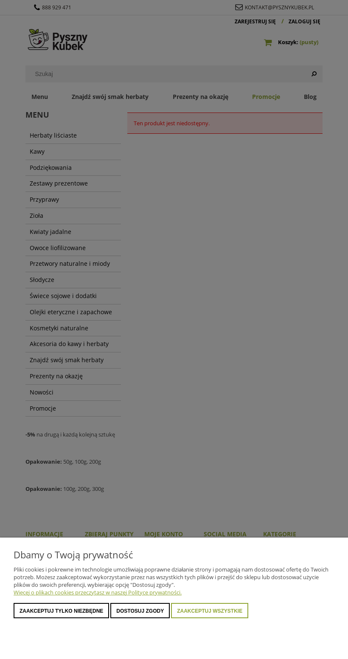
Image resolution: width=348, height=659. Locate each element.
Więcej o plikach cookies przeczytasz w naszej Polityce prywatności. (98, 592)
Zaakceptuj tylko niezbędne (61, 611)
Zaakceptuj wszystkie (209, 611)
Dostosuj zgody (140, 611)
